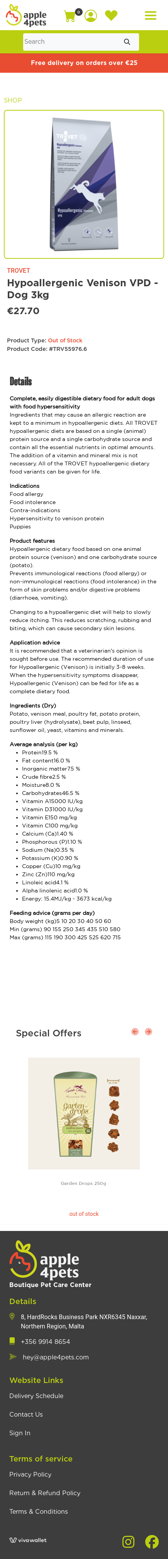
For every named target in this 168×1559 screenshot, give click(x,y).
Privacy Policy (30, 1474)
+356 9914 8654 (45, 1341)
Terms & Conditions (38, 1511)
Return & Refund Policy (44, 1493)
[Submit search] (127, 42)
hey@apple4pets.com (56, 1357)
